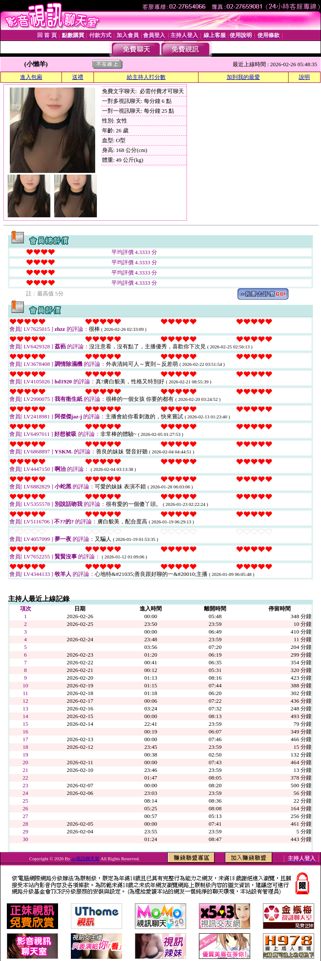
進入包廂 (31, 77)
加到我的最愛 (243, 77)
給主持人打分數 (146, 77)
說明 (304, 77)
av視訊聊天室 (85, 858)
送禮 (77, 77)
